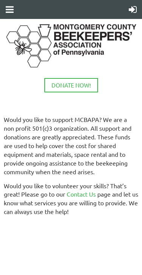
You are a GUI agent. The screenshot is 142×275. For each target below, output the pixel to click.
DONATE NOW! (71, 85)
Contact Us (81, 194)
